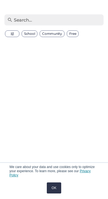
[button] (12, 33)
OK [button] (54, 188)
